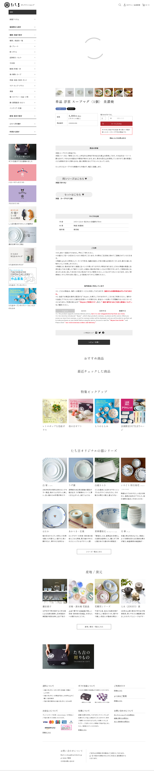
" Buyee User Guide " (117, 320)
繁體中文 (122, 311)
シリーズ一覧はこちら (94, 552)
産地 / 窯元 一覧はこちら (94, 627)
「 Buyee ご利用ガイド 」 (88, 302)
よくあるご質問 (66, 758)
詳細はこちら (118, 691)
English (65, 311)
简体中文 (102, 311)
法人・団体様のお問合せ (122, 722)
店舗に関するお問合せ (121, 718)
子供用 (12, 63)
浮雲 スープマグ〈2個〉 (64, 198)
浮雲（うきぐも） (74, 180)
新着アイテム (14, 19)
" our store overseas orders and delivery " (80, 322)
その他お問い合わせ (67, 761)
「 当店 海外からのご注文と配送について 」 (116, 302)
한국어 (83, 311)
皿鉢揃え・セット (16, 57)
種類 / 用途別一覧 (16, 40)
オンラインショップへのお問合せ (124, 715)
